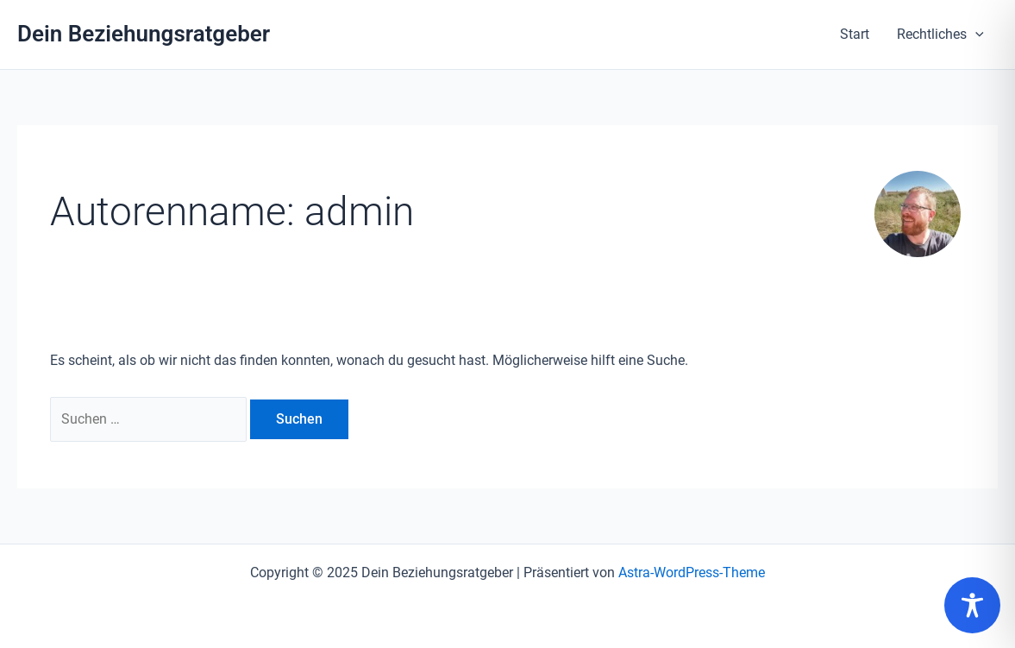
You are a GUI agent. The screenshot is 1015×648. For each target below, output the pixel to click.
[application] (975, 34)
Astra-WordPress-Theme (691, 572)
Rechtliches (940, 34)
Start (854, 34)
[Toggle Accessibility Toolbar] (972, 605)
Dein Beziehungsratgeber (143, 34)
